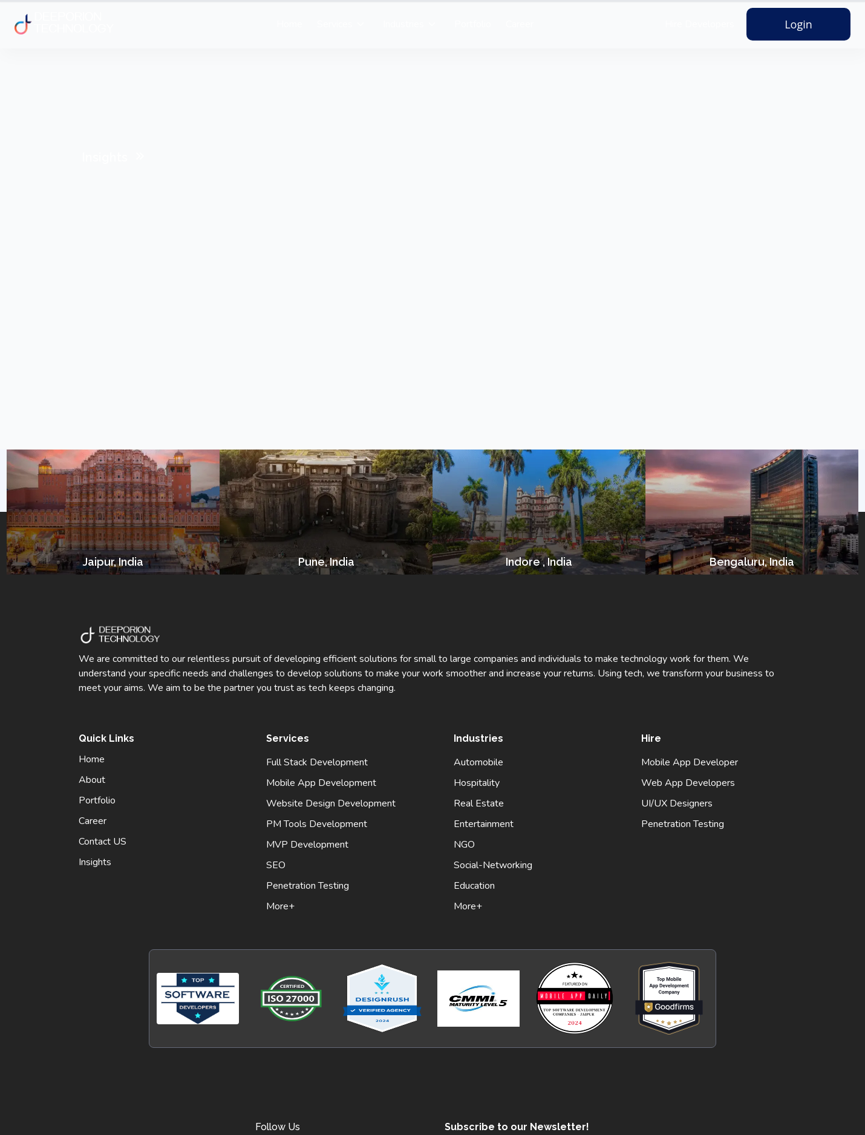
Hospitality (477, 783)
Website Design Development (331, 803)
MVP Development (307, 844)
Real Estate (479, 803)
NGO (464, 844)
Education (474, 885)
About (92, 780)
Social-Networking (493, 865)
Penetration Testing (307, 885)
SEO (276, 865)
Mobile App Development (321, 783)
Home (289, 24)
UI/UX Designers (677, 803)
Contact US (102, 841)
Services (335, 24)
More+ (280, 906)
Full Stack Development (317, 762)
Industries (403, 24)
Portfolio (472, 24)
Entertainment (484, 824)
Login (798, 24)
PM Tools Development (316, 824)
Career (520, 24)
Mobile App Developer (689, 762)
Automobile (478, 762)
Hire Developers (699, 24)
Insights (95, 862)
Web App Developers (688, 783)
